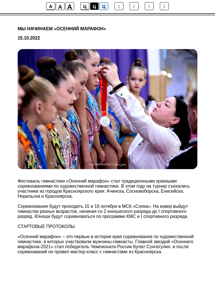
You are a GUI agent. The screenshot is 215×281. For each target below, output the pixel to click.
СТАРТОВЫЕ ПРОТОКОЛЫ (46, 226)
